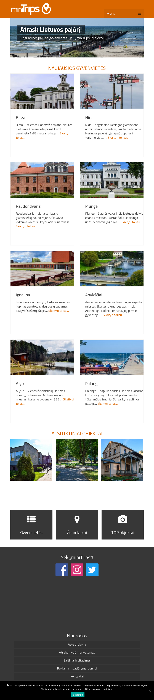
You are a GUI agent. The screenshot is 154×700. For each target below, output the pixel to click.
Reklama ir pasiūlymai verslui (77, 668)
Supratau (78, 694)
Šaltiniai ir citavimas (77, 660)
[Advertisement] (77, 604)
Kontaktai (77, 676)
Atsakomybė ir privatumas (77, 652)
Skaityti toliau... (118, 137)
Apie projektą (77, 644)
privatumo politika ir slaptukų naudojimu (92, 689)
